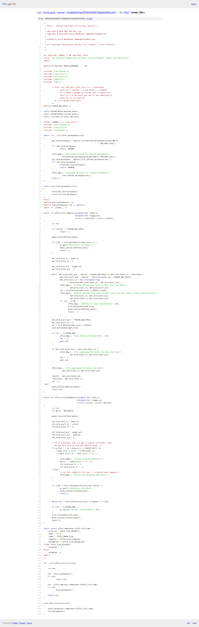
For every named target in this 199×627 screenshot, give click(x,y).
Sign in (193, 4)
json (194, 623)
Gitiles (15, 623)
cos (39, 12)
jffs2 (126, 12)
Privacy (22, 623)
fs (121, 12)
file (89, 19)
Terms (29, 623)
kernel (61, 12)
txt (188, 623)
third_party (49, 12)
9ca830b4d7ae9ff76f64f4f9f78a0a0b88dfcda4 (91, 12)
